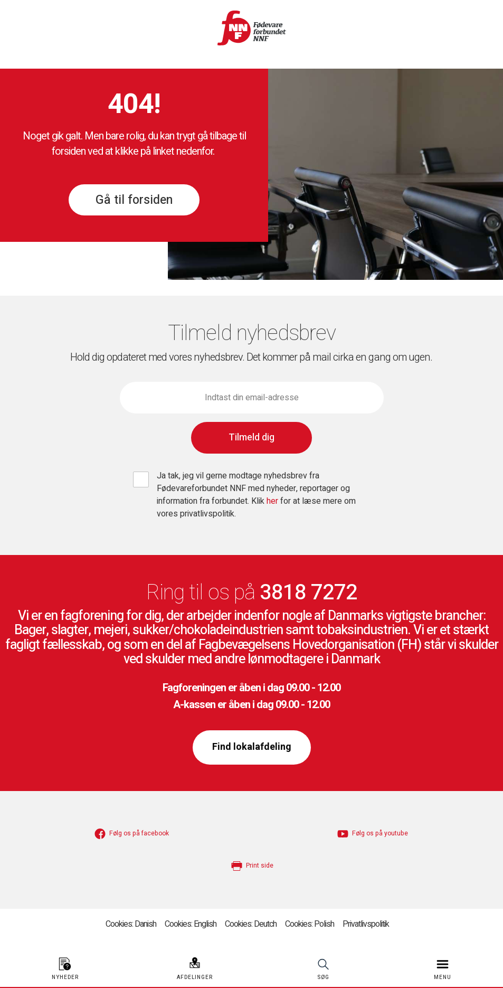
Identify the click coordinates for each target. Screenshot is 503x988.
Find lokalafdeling (251, 747)
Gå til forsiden (134, 200)
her (273, 501)
